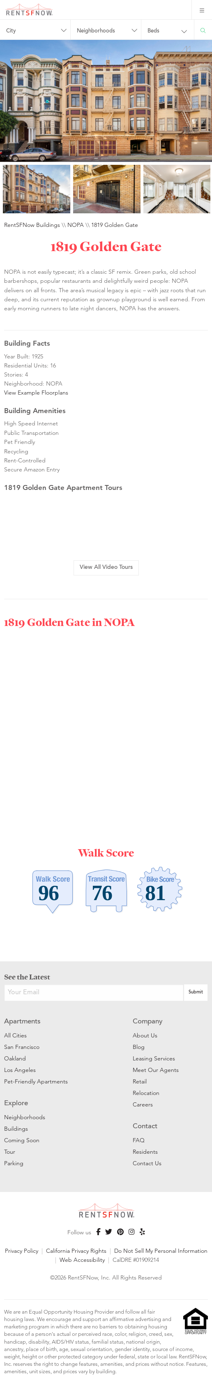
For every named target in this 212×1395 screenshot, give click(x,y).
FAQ (139, 1140)
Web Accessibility (82, 1259)
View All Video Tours (106, 567)
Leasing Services (154, 1058)
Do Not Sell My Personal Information (160, 1250)
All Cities (15, 1035)
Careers (143, 1104)
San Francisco (21, 1047)
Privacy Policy (21, 1250)
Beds (153, 31)
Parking (13, 1163)
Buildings (16, 1128)
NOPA (75, 225)
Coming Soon (21, 1140)
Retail (140, 1081)
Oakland (15, 1058)
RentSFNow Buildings (32, 225)
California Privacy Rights (76, 1250)
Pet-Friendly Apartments (36, 1081)
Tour (9, 1151)
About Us (145, 1035)
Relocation (146, 1093)
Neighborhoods (96, 31)
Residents (145, 1151)
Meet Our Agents (156, 1070)
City (11, 31)
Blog (139, 1047)
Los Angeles (20, 1070)
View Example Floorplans (36, 392)
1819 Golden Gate (114, 225)
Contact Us (147, 1163)
